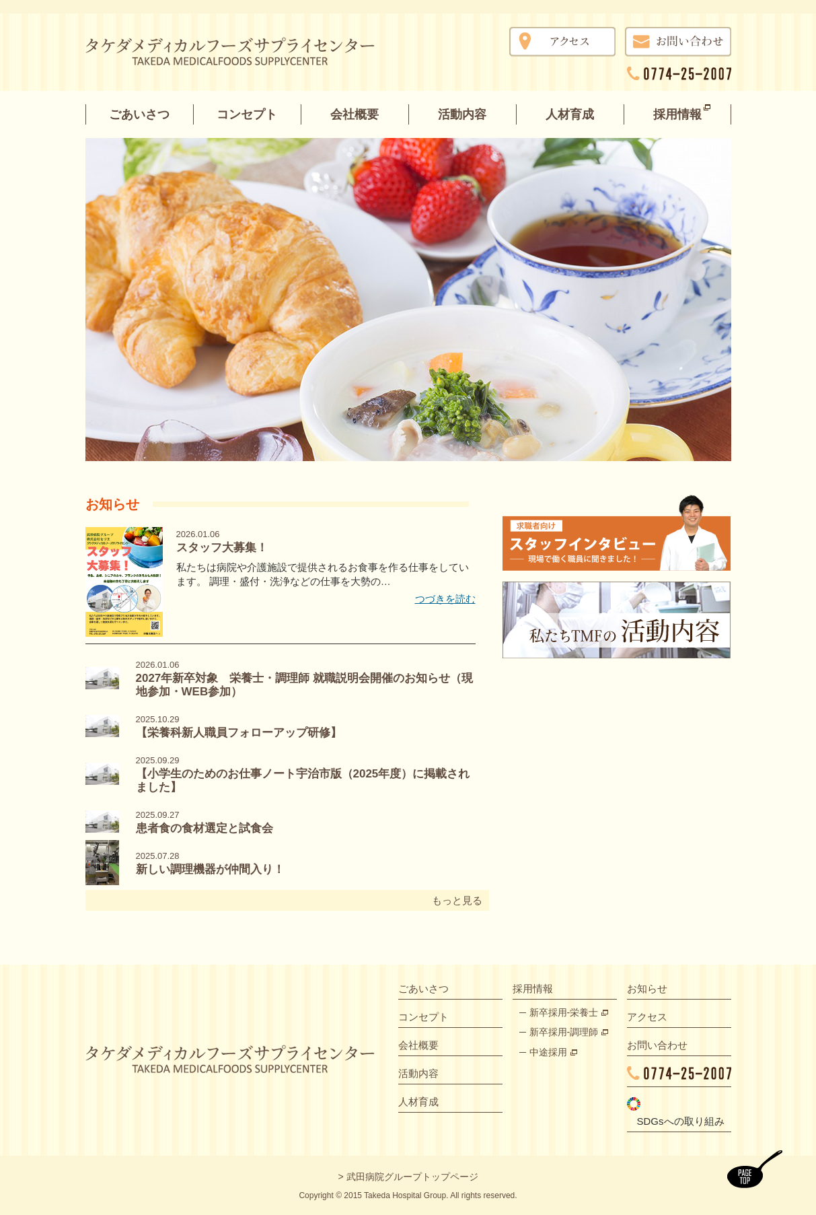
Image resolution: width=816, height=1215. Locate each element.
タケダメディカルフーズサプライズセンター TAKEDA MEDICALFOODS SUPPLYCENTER (230, 1059)
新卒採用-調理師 (564, 1032)
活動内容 (462, 114)
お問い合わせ (657, 1045)
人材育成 (570, 114)
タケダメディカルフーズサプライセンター (242, 54)
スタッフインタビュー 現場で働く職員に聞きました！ (617, 533)
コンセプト (247, 114)
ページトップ (754, 1169)
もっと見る (457, 900)
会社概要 (354, 114)
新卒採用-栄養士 (564, 1012)
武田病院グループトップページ (412, 1176)
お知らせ (647, 988)
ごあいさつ (139, 114)
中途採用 (548, 1052)
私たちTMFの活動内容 (617, 620)
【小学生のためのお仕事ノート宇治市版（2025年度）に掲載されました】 (303, 774)
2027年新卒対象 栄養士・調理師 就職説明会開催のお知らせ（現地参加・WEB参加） (305, 679)
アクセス (647, 1016)
